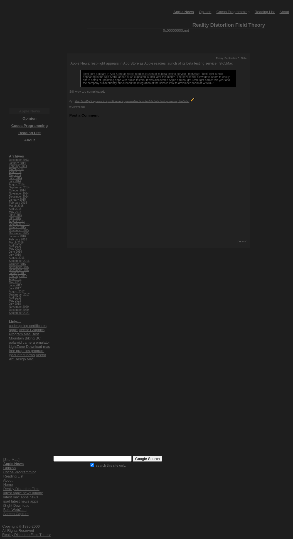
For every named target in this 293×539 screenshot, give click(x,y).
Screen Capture (16, 514)
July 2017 (15, 288)
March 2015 (16, 205)
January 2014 (17, 162)
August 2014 (16, 184)
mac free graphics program (29, 348)
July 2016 (15, 254)
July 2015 (15, 218)
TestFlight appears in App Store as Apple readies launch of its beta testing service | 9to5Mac (141, 73)
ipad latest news (22, 355)
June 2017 (15, 285)
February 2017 (18, 276)
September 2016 (19, 260)
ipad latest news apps (20, 501)
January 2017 (17, 273)
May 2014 (15, 175)
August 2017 (16, 291)
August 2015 (16, 221)
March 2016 (16, 242)
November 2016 (19, 267)
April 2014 (15, 172)
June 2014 (15, 178)
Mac (77, 101)
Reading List (265, 12)
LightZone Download (25, 346)
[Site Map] (11, 459)
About (284, 12)
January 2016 (17, 236)
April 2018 (15, 297)
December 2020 (19, 309)
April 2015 (15, 208)
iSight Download (16, 505)
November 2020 (19, 306)
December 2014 (19, 196)
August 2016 (16, 257)
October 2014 (17, 190)
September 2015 (19, 224)
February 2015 (18, 202)
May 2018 (15, 300)
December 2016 (19, 270)
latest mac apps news (20, 497)
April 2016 (15, 245)
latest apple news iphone (23, 493)
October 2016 (17, 263)
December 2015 (19, 233)
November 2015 (19, 230)
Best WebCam (15, 510)
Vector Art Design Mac (27, 357)
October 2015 (17, 227)
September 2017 (19, 294)
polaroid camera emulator (29, 342)
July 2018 (15, 303)
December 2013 (19, 159)
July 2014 (15, 181)
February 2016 (18, 239)
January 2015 (17, 199)
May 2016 (15, 248)
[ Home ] (242, 241)
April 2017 (15, 279)
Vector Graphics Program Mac (27, 332)
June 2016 (15, 251)
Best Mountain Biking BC (25, 336)
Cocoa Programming (233, 12)
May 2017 (15, 282)
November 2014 (19, 193)
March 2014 (16, 169)
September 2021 (19, 312)
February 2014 (18, 166)
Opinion (205, 12)
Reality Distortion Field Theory (26, 535)
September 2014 (19, 187)
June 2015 (15, 214)
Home (8, 485)
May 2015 (15, 211)
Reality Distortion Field (21, 489)
